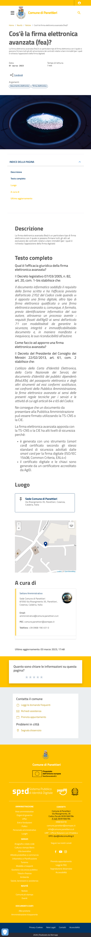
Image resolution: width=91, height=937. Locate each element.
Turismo (24, 862)
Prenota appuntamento (61, 861)
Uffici (24, 818)
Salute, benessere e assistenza (24, 880)
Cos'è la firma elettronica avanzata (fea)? (51, 25)
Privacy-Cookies (36, 927)
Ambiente (24, 877)
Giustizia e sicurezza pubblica (24, 869)
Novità (19, 25)
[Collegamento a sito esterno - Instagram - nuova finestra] (65, 851)
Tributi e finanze (24, 873)
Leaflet (59, 571)
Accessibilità (61, 872)
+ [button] (19, 524)
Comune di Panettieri (42, 12)
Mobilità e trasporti (24, 866)
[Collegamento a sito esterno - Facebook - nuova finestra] (55, 851)
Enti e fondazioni (24, 822)
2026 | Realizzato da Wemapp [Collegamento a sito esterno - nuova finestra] (45, 935)
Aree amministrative (24, 811)
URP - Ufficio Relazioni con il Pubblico (61, 833)
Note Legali (51, 927)
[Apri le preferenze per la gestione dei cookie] (5, 932)
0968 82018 (61, 821)
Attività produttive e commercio (24, 855)
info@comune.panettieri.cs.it (61, 829)
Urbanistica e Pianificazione (24, 858)
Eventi (24, 898)
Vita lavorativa (24, 851)
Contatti (61, 806)
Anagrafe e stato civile (24, 843)
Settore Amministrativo (31, 593)
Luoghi (25, 833)
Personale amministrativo (24, 830)
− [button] (19, 528)
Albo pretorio (24, 910)
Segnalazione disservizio (61, 868)
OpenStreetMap (70, 571)
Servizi (24, 839)
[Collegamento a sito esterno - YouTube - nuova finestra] (60, 851)
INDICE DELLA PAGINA (22, 162)
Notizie (28, 25)
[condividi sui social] (16, 75)
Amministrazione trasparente (24, 914)
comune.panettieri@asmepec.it (61, 825)
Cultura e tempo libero (24, 847)
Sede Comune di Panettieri (41, 499)
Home (11, 25)
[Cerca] (79, 13)
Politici (24, 826)
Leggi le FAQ (61, 865)
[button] (79, 3)
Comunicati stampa (24, 894)
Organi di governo (24, 815)
